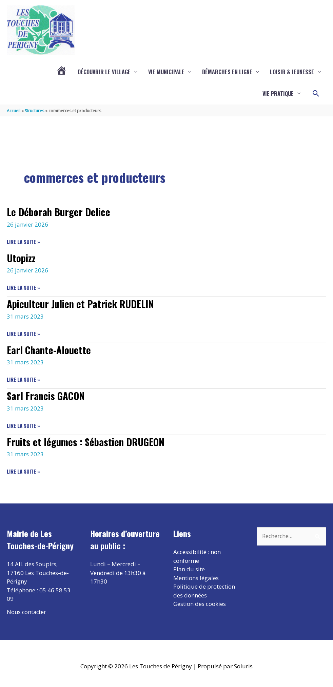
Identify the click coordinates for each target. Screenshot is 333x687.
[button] (316, 94)
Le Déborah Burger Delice (60, 212)
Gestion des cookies (199, 604)
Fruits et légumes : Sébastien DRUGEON (89, 441)
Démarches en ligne (227, 72)
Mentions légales (196, 577)
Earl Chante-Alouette (50, 349)
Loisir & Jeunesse (292, 72)
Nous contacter (27, 611)
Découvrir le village (104, 72)
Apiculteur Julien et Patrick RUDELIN (84, 303)
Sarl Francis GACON (47, 395)
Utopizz (22, 258)
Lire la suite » (23, 242)
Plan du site (189, 569)
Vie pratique (278, 94)
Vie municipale (166, 72)
